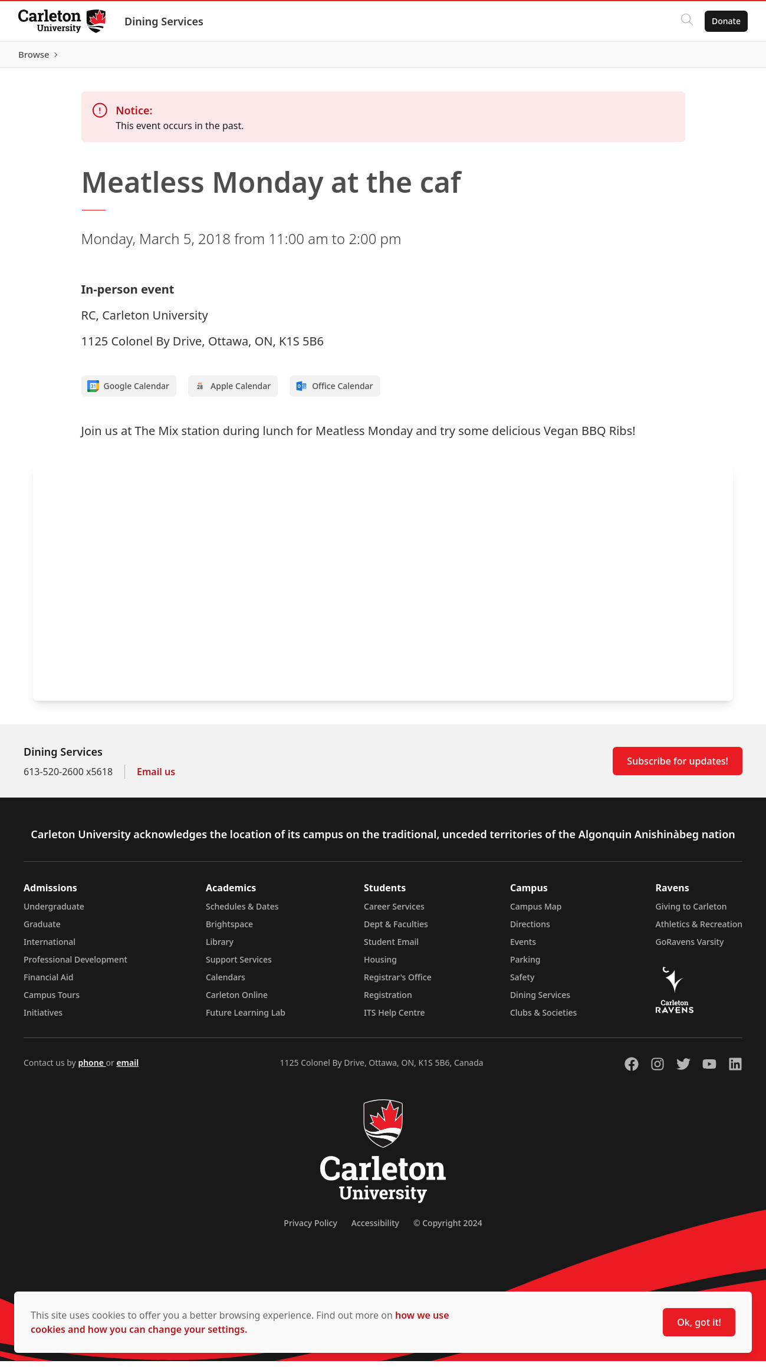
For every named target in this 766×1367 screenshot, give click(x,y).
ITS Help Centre (394, 1018)
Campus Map (536, 912)
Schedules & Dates (242, 912)
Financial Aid (48, 983)
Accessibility (375, 1228)
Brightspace (229, 930)
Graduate (42, 930)
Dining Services (164, 21)
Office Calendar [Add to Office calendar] (334, 392)
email (127, 1068)
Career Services (394, 912)
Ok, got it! (699, 1322)
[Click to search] (686, 21)
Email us (156, 777)
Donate (725, 21)
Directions (530, 930)
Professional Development (75, 965)
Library (220, 947)
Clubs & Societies (543, 1018)
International (49, 947)
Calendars (225, 983)
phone (92, 1068)
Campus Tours (52, 1000)
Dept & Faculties (396, 930)
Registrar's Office (398, 983)
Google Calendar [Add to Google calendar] (128, 392)
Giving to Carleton (691, 912)
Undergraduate (54, 912)
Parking (525, 965)
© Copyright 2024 (447, 1228)
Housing (380, 965)
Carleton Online (237, 1000)
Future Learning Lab (245, 1018)
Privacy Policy (310, 1228)
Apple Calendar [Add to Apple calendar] (232, 392)
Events (523, 947)
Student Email (391, 947)
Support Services (239, 965)
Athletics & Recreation (699, 930)
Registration (388, 1000)
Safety (522, 983)
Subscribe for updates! (677, 766)
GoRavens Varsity (690, 947)
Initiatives (43, 1018)
